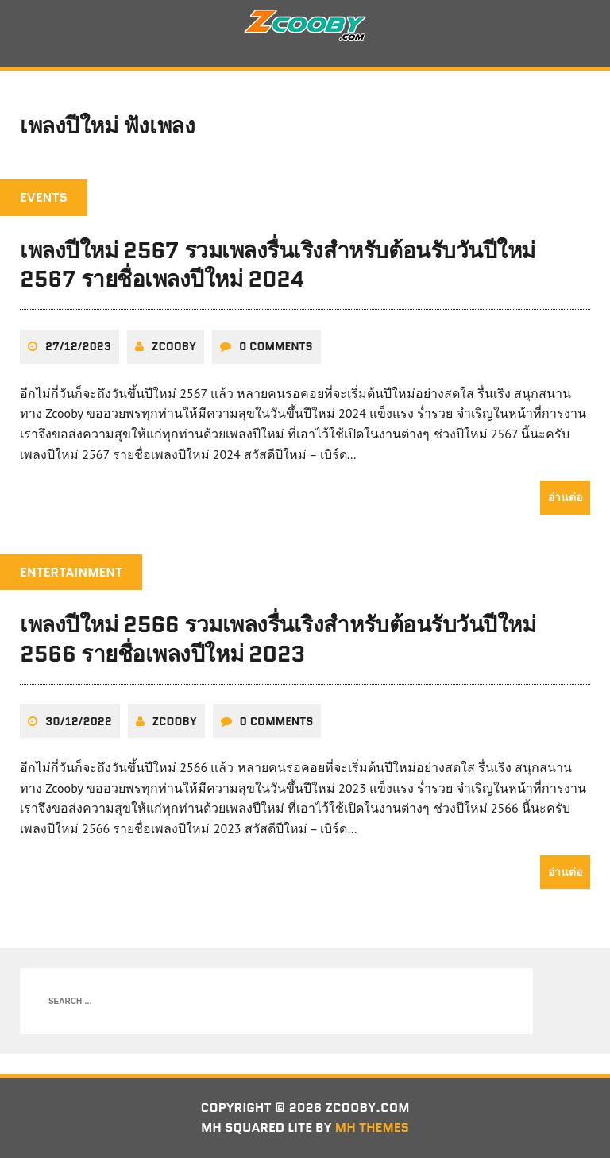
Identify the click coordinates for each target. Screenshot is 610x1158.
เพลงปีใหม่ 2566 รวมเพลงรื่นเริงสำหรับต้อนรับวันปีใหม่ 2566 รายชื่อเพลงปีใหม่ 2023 (277, 638)
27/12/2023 (78, 346)
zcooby (174, 346)
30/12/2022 (78, 721)
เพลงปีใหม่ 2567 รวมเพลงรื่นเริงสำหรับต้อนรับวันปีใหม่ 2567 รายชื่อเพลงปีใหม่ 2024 (277, 264)
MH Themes (372, 1127)
